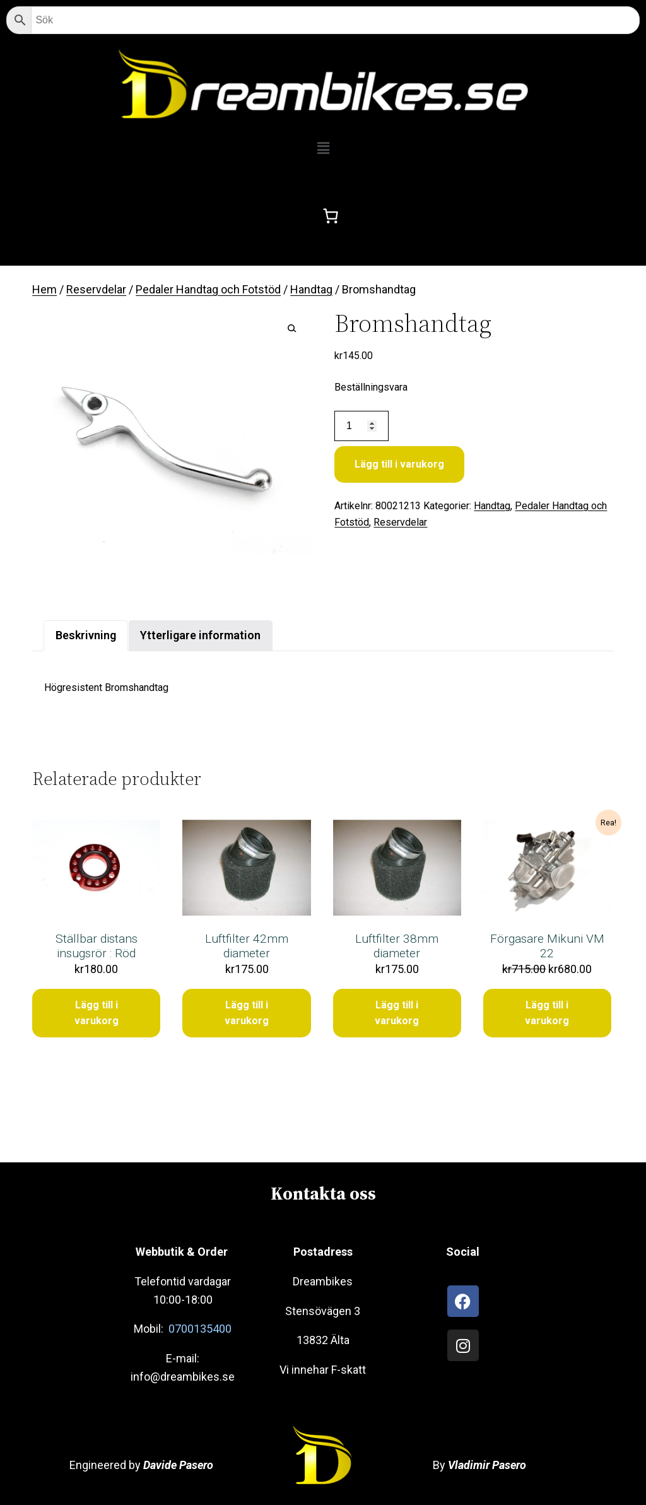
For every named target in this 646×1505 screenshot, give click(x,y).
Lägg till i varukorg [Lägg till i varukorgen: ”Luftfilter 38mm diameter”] (397, 1013)
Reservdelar (96, 289)
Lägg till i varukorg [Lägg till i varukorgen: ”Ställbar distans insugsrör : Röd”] (96, 1013)
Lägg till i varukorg (399, 464)
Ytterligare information (200, 635)
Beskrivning (86, 635)
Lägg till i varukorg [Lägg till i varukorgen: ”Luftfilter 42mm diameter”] (247, 1013)
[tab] (86, 635)
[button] (323, 148)
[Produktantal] (361, 426)
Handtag (311, 289)
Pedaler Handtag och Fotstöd (208, 289)
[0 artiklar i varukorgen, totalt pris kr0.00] (331, 216)
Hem (44, 289)
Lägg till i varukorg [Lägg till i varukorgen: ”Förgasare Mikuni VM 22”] (547, 1013)
